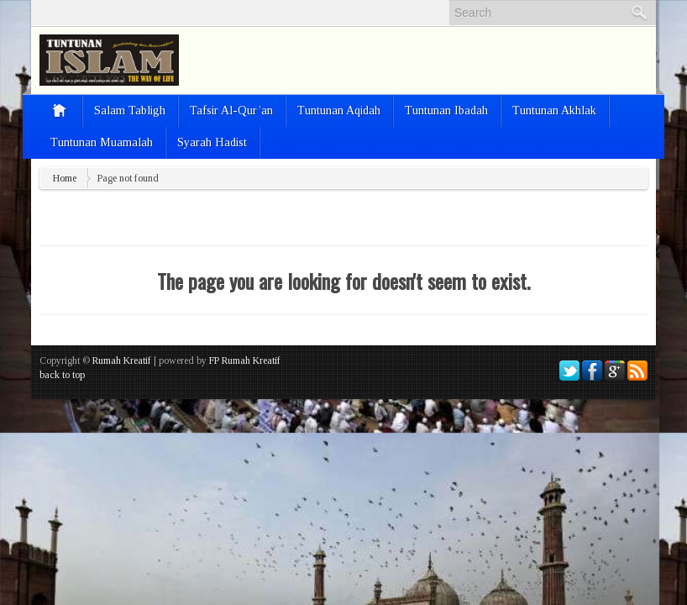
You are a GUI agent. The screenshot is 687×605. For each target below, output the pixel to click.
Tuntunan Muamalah (101, 142)
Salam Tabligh (129, 110)
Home (64, 178)
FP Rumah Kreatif (245, 360)
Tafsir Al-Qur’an (231, 110)
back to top (62, 375)
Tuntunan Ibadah (446, 110)
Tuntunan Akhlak (554, 110)
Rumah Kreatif (121, 360)
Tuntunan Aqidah (338, 110)
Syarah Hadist (212, 142)
